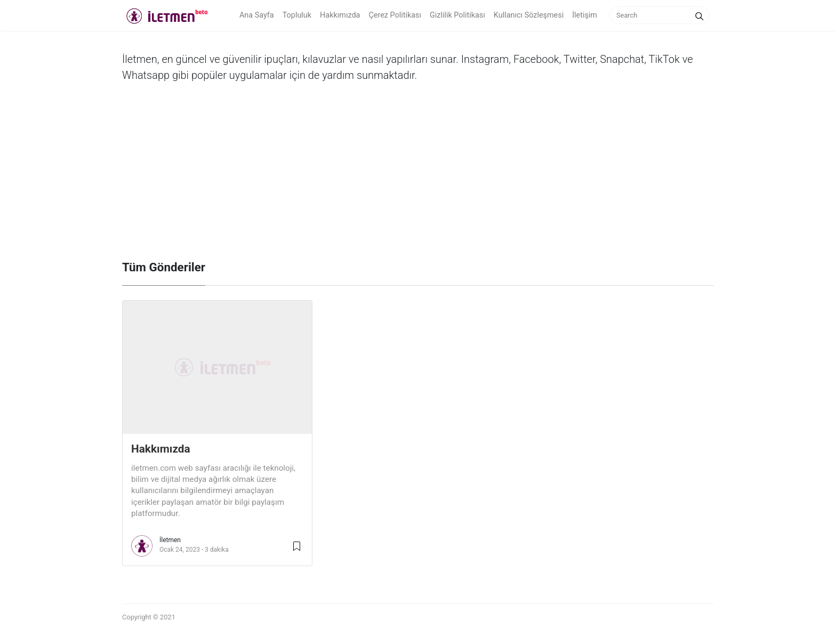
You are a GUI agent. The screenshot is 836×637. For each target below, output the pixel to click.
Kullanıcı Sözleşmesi (529, 15)
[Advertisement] (418, 180)
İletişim (584, 15)
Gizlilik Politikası (457, 15)
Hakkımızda (340, 15)
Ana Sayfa (256, 15)
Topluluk (297, 15)
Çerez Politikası (394, 15)
